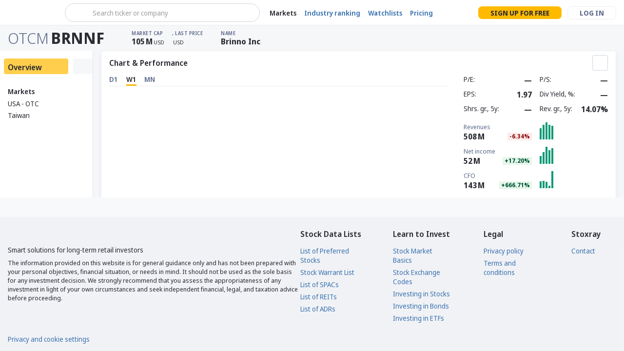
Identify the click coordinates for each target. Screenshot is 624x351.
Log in (592, 13)
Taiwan (19, 115)
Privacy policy (504, 250)
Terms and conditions (500, 267)
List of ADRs (317, 308)
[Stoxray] (31, 12)
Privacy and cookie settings (49, 339)
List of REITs (318, 296)
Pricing (421, 13)
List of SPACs (319, 284)
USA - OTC (23, 103)
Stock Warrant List (327, 272)
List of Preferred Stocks (324, 255)
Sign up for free (519, 13)
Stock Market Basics (412, 255)
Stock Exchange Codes (416, 277)
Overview (25, 67)
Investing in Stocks (421, 293)
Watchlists (385, 13)
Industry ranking (332, 13)
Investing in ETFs (418, 318)
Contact (583, 250)
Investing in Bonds (421, 306)
